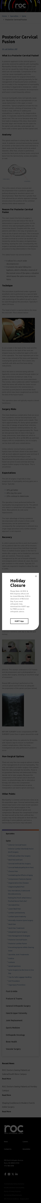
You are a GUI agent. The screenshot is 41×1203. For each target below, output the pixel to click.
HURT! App (19, 621)
